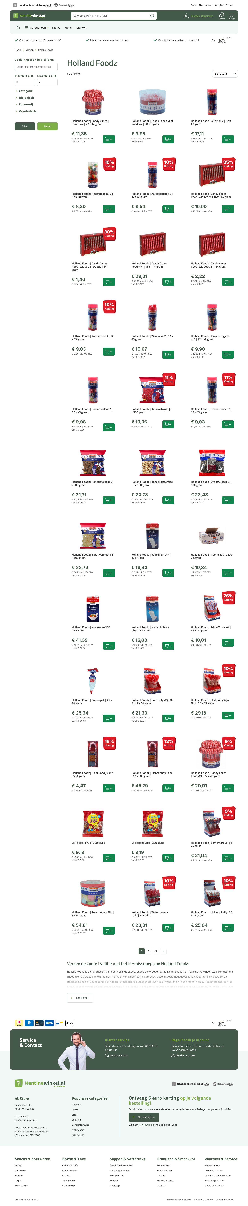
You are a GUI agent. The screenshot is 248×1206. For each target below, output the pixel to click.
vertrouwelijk (146, 1124)
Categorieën (38, 27)
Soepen (161, 1185)
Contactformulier (80, 1124)
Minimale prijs (24, 76)
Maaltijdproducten (166, 1180)
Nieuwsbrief (205, 5)
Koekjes (19, 1175)
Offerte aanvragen (214, 1185)
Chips (18, 1180)
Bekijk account (185, 1055)
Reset (47, 126)
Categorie (26, 91)
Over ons (76, 1104)
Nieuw (56, 27)
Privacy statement (203, 1199)
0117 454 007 (119, 1055)
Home (18, 49)
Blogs (193, 5)
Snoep (18, 1165)
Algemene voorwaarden (179, 1199)
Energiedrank (117, 1175)
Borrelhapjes (21, 1185)
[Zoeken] (152, 16)
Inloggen (195, 16)
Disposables (163, 1165)
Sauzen (161, 1175)
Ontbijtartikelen (165, 1170)
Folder (229, 5)
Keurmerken (78, 1135)
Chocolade (20, 1170)
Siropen (114, 1180)
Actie (68, 27)
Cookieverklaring (224, 1199)
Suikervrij (26, 105)
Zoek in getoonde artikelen (34, 60)
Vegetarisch (27, 111)
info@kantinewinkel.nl (26, 1120)
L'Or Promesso (69, 1170)
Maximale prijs (47, 76)
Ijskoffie (66, 1175)
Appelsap (115, 1185)
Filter (25, 126)
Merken (81, 27)
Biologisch (26, 98)
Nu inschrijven (146, 1117)
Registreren (207, 16)
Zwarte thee (68, 1180)
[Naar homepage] (18, 27)
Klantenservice (117, 1040)
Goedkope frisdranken (121, 1165)
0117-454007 (22, 1116)
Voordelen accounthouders (218, 1175)
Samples (218, 5)
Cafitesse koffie (70, 1165)
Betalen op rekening (215, 1180)
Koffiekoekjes (69, 1185)
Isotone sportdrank (119, 1170)
